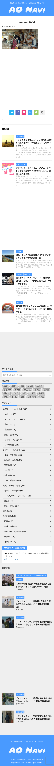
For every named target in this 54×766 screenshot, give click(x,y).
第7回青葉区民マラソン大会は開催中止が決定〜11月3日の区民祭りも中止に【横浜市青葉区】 (34, 309)
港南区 (37, 390)
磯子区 (14, 397)
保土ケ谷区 (32, 397)
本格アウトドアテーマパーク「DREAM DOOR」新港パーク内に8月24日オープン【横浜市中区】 (34, 281)
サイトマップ (30, 741)
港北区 (39, 386)
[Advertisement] (27, 79)
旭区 (24, 393)
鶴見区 (32, 393)
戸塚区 (15, 393)
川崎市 (6, 393)
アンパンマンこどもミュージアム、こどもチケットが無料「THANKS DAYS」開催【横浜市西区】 (33, 171)
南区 (42, 397)
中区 (22, 386)
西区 (6, 386)
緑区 (6, 397)
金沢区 (46, 390)
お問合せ (40, 741)
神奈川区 (27, 390)
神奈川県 (7, 390)
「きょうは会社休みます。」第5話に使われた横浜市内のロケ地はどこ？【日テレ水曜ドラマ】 (34, 143)
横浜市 (14, 386)
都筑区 (17, 390)
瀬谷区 (41, 393)
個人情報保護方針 (17, 741)
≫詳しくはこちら (11, 559)
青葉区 (30, 386)
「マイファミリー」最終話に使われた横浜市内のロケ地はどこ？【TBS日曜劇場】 (33, 604)
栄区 (22, 397)
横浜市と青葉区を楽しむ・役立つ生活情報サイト (27, 759)
